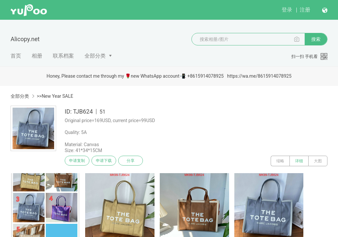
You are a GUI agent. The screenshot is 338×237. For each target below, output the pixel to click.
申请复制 (78, 161)
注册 (305, 10)
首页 (16, 56)
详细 (299, 161)
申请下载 (108, 161)
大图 (318, 161)
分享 (138, 161)
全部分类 (95, 56)
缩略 (280, 161)
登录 (287, 10)
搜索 (316, 39)
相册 (37, 56)
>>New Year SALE (55, 96)
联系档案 (63, 56)
